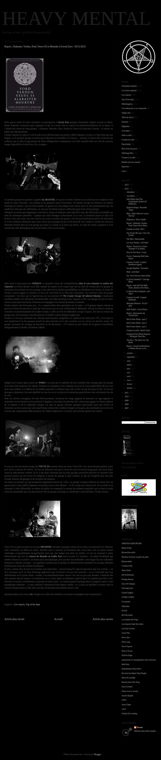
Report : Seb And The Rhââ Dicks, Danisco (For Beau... (138, 286)
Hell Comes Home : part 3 (136, 319)
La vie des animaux (129, 90)
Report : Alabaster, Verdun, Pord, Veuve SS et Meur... (137, 224)
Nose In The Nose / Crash (136, 252)
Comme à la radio (128, 158)
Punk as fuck (127, 135)
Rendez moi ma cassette (131, 162)
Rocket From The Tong (130, 682)
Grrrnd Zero (63, 122)
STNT (124, 700)
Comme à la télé (128, 140)
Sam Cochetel (127, 687)
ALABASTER (48, 199)
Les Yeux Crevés (128, 629)
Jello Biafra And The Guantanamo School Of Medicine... (136, 201)
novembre (131, 196)
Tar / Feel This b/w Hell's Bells (138, 276)
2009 (127, 401)
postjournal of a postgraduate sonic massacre (139, 660)
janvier (130, 388)
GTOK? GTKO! (128, 597)
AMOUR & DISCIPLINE (132, 543)
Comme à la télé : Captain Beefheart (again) (136, 263)
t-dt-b (124, 709)
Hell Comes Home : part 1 (136, 327)
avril (129, 376)
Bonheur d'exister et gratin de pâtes (135, 557)
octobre (130, 353)
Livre (124, 171)
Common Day (127, 566)
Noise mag (126, 642)
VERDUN (36, 283)
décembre (131, 192)
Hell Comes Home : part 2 (136, 323)
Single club (126, 113)
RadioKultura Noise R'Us (131, 669)
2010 (127, 397)
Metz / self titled (132, 272)
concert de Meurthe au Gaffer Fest (45, 556)
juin (128, 369)
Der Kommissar (128, 575)
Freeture (125, 122)
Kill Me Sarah (127, 615)
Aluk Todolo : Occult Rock (136, 309)
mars (129, 380)
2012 (127, 189)
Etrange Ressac (127, 579)
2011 (127, 393)
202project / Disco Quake (136, 220)
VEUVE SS (44, 466)
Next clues (126, 637)
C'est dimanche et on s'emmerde (134, 108)
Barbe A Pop (126, 548)
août (129, 361)
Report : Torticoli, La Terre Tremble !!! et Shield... (136, 247)
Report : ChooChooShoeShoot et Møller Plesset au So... (138, 347)
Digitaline (125, 126)
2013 (127, 185)
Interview (125, 167)
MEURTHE (46, 547)
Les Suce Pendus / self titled (137, 243)
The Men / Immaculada (135, 239)
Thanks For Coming (129, 714)
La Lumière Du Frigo (130, 620)
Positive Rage (127, 655)
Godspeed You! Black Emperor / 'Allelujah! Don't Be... (138, 335)
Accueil (58, 618)
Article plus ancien (103, 618)
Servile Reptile (127, 696)
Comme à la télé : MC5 (135, 229)
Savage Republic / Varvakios (137, 268)
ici (31, 594)
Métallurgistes (127, 104)
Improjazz (125, 606)
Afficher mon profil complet (145, 731)
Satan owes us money (130, 691)
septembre (131, 357)
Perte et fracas (127, 651)
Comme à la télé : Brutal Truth (138, 330)
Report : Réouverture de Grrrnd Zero (135, 314)
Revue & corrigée (128, 678)
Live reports (19, 604)
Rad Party (125, 664)
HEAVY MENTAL (76, 18)
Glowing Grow (127, 588)
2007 (127, 408)
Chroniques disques (129, 86)
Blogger (97, 754)
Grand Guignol (127, 593)
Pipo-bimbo (126, 144)
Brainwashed (127, 561)
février (129, 384)
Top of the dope (33, 604)
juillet (129, 365)
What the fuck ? (128, 117)
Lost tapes (125, 131)
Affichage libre (127, 153)
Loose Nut (126, 633)
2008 (127, 404)
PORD (42, 382)
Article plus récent (14, 618)
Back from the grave (129, 149)
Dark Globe (126, 570)
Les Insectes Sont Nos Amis (132, 624)
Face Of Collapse (128, 584)
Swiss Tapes (126, 705)
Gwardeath (126, 602)
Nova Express (127, 646)
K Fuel (124, 611)
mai (128, 373)
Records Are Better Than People (134, 673)
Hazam (140, 727)
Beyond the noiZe (128, 552)
